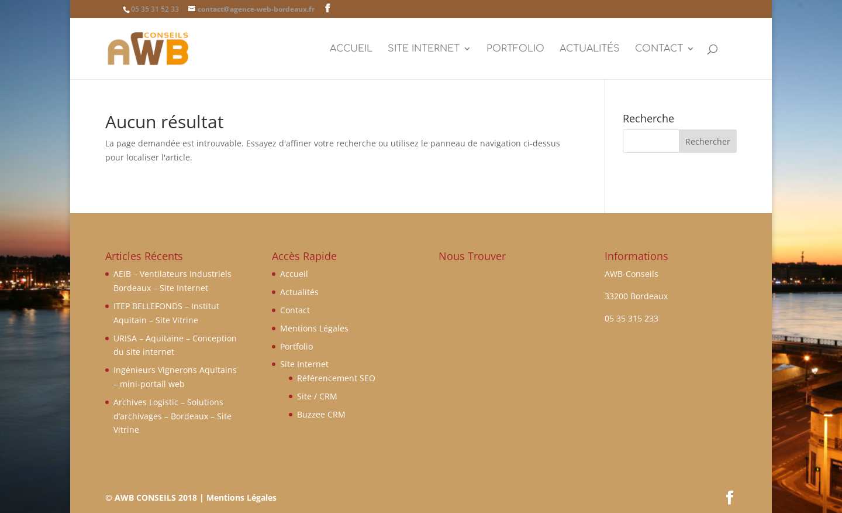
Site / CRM (317, 396)
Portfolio (515, 49)
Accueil (351, 49)
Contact (659, 49)
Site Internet (424, 49)
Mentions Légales (314, 328)
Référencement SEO (336, 378)
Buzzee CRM (321, 414)
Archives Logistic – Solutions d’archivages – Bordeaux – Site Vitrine (172, 416)
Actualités (590, 49)
